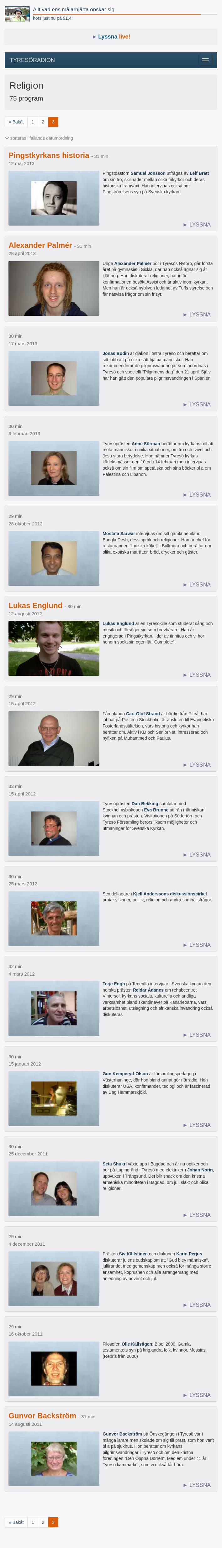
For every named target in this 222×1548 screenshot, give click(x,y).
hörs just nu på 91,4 (52, 18)
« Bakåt (16, 121)
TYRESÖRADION (32, 60)
